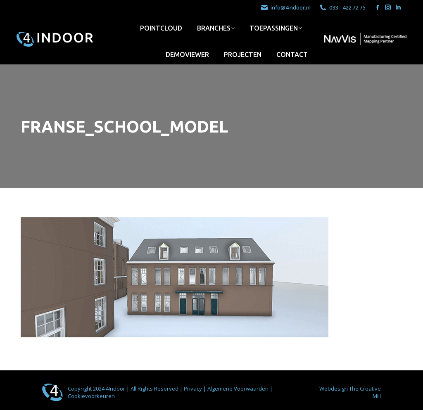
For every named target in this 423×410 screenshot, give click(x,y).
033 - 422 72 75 (342, 8)
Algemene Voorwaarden (238, 388)
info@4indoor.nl (285, 8)
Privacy (193, 388)
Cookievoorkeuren (91, 396)
